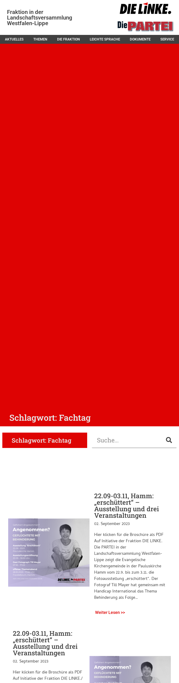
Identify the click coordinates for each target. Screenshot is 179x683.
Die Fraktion (68, 39)
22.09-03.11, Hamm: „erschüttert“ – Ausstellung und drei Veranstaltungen (126, 505)
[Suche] (169, 440)
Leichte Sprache (105, 39)
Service (167, 39)
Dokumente (140, 39)
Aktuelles (14, 39)
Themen (40, 39)
